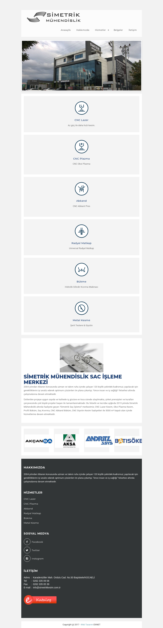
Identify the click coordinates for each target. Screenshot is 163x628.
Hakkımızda (82, 30)
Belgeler (118, 30)
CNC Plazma (31, 503)
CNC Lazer (30, 499)
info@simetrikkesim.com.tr (46, 587)
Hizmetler (100, 30)
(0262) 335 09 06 (33, 3)
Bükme (28, 518)
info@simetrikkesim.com (62, 3)
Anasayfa (66, 30)
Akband (28, 508)
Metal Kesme (31, 522)
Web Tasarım (87, 624)
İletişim (133, 30)
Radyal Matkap (32, 513)
